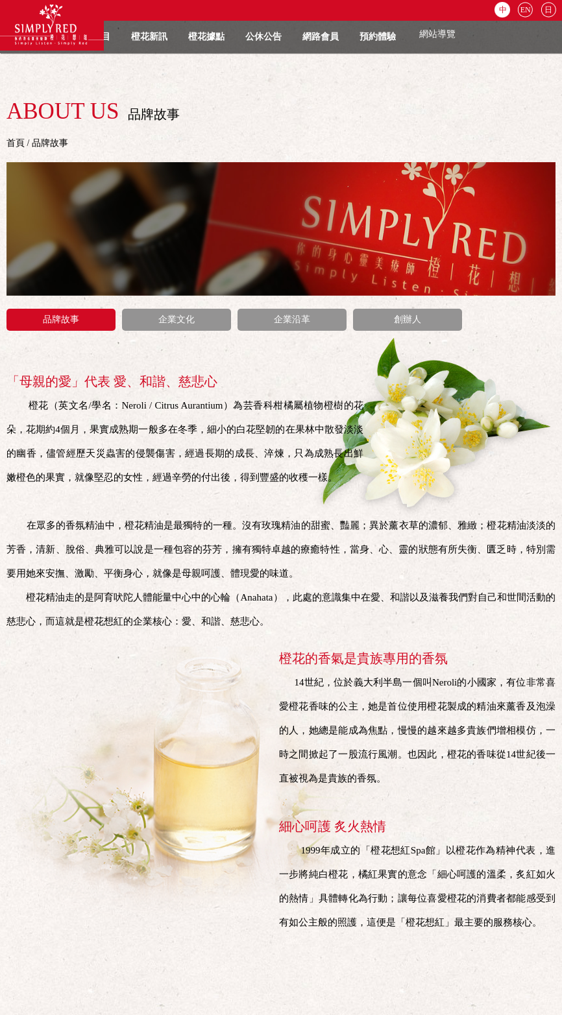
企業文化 (176, 319)
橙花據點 (206, 37)
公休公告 (263, 37)
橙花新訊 (149, 37)
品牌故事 (61, 319)
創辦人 (407, 319)
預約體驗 (378, 37)
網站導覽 (437, 34)
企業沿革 (292, 319)
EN (525, 9)
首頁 (15, 143)
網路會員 (320, 37)
